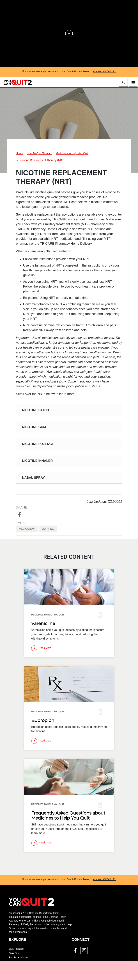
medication (26, 528)
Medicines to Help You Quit (72, 153)
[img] (69, 587)
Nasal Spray (33, 477)
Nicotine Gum (34, 427)
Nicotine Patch (35, 410)
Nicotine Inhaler (37, 461)
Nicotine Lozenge (38, 444)
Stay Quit (14, 953)
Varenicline (43, 623)
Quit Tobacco (16, 948)
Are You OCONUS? (104, 71)
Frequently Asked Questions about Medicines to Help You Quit (68, 816)
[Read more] (41, 648)
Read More (41, 648)
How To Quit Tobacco (39, 153)
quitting (48, 528)
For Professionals (19, 957)
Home (19, 153)
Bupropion (42, 720)
